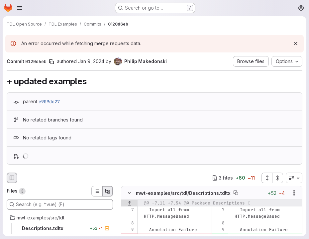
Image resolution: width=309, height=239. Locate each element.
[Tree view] (107, 191)
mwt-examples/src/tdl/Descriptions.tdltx (183, 193)
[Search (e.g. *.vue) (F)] (60, 204)
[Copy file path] (236, 193)
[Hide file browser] (12, 178)
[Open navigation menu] (19, 8)
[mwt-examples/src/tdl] (59, 217)
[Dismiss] (296, 43)
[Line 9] (128, 229)
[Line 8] (128, 223)
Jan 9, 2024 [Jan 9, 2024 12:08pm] (91, 61)
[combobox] (294, 178)
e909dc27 (49, 102)
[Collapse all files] (277, 178)
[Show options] (294, 193)
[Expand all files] (266, 178)
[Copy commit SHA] (51, 62)
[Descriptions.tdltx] (59, 228)
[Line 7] (128, 209)
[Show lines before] (129, 203)
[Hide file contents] (129, 193)
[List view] (96, 191)
